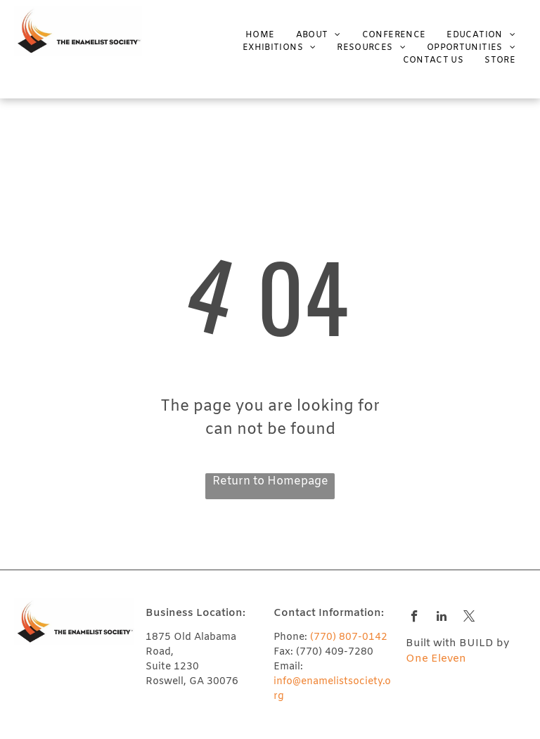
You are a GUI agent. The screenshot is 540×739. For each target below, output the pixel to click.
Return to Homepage (270, 481)
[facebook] (414, 618)
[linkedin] (442, 618)
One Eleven (436, 659)
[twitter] (469, 618)
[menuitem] (249, 35)
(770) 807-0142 (348, 637)
